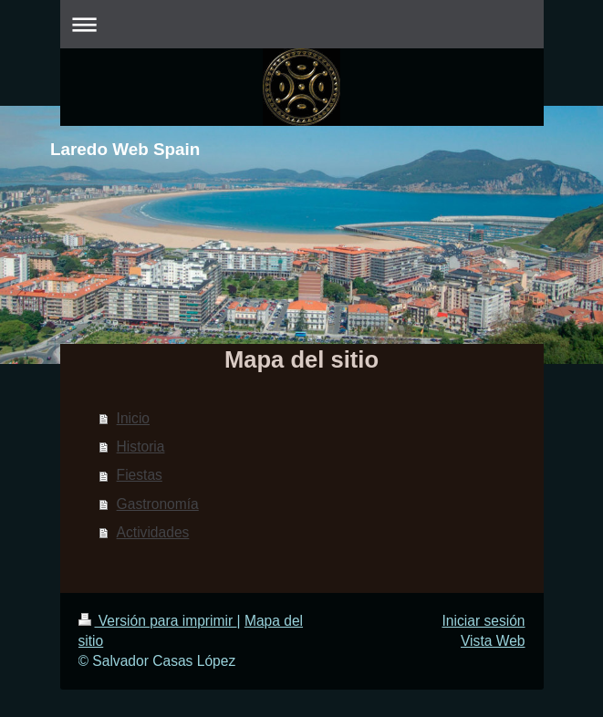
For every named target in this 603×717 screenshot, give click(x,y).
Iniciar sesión (483, 621)
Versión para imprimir (157, 621)
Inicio (133, 418)
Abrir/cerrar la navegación (302, 24)
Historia (141, 446)
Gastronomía (158, 504)
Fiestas (139, 475)
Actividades (153, 532)
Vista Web (493, 641)
